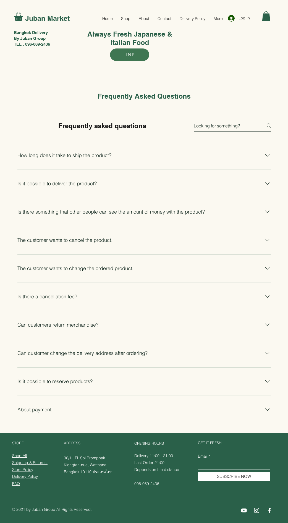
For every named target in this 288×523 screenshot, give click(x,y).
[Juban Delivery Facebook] (269, 510)
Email (203, 456)
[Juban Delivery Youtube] (243, 510)
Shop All (19, 455)
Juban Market (47, 18)
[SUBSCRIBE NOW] (234, 476)
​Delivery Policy (25, 476)
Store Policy (22, 469)
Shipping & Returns (30, 462)
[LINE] (129, 54)
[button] (266, 16)
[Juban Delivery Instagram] (256, 510)
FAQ (16, 483)
